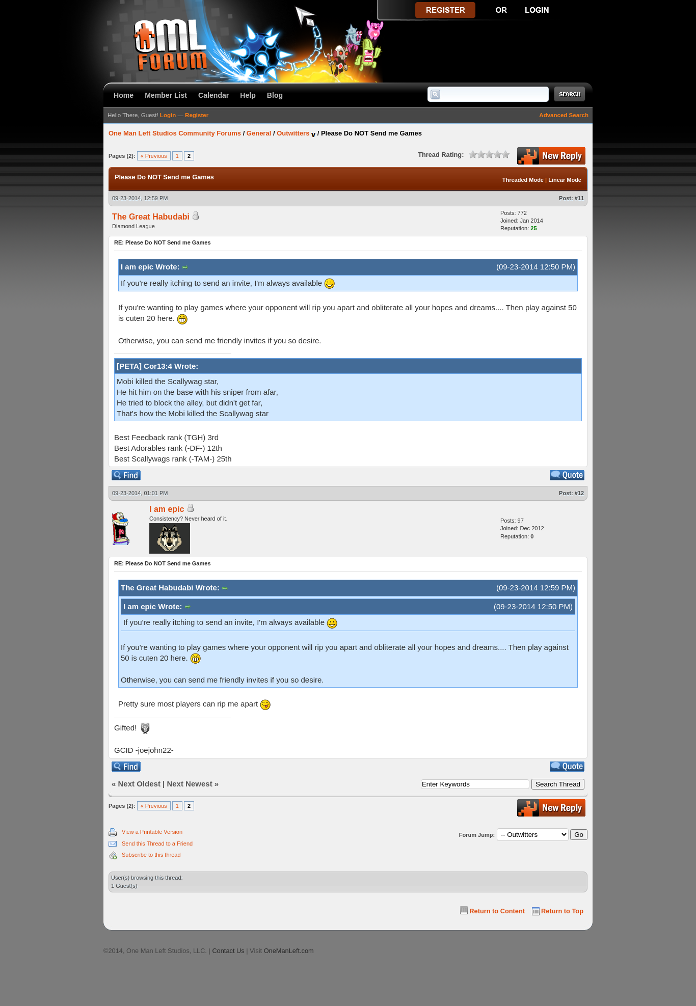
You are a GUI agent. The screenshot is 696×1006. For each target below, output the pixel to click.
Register (196, 115)
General (259, 133)
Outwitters (293, 133)
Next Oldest (139, 783)
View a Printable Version (152, 832)
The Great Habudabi (151, 216)
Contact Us (228, 951)
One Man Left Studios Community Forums (175, 133)
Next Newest (189, 783)
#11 (579, 198)
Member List (166, 95)
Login (168, 115)
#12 (579, 493)
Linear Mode (564, 180)
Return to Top (562, 911)
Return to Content (497, 911)
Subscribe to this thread (151, 855)
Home (123, 95)
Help (248, 95)
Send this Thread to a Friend (157, 843)
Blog (275, 95)
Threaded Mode (523, 180)
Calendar (213, 95)
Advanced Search (563, 115)
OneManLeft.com (289, 951)
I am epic (166, 509)
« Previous (154, 156)
